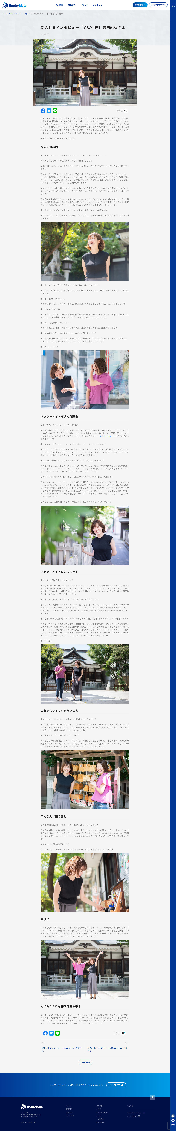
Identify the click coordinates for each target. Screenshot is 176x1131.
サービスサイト (133, 1116)
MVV (99, 1109)
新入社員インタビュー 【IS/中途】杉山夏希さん (61, 1050)
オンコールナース (107, 436)
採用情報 (130, 1106)
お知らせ (84, 5)
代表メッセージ (103, 1112)
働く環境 (101, 1122)
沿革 (99, 1115)
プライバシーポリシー (136, 1113)
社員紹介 (101, 1119)
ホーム (68, 1106)
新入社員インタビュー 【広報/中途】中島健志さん (107, 1050)
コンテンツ (97, 5)
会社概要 (59, 5)
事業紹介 (72, 5)
